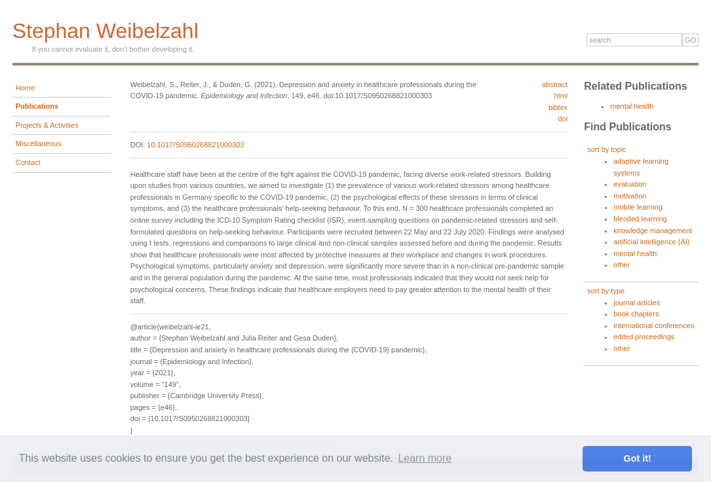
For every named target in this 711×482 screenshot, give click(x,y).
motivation (629, 196)
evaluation (629, 184)
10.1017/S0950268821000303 (195, 145)
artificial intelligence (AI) (651, 242)
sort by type (606, 291)
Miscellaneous (39, 143)
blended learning (639, 219)
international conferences (653, 325)
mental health (631, 106)
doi (563, 118)
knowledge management (652, 230)
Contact (28, 162)
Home (25, 88)
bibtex (557, 107)
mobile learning (638, 207)
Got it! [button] (637, 458)
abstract (554, 84)
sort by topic (606, 149)
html (561, 96)
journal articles (636, 302)
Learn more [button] (425, 458)
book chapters (636, 314)
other (621, 265)
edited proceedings (643, 337)
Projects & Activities (47, 125)
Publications (37, 106)
